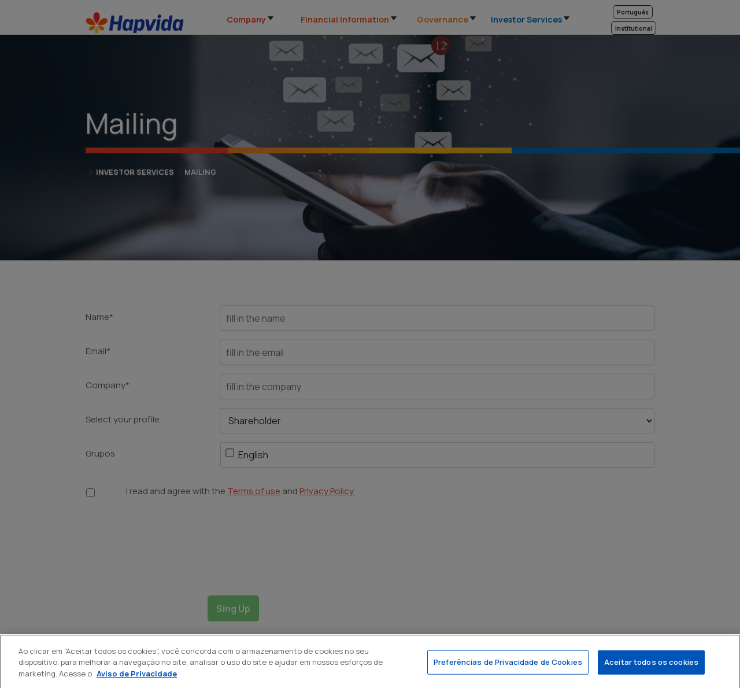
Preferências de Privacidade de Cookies (508, 667)
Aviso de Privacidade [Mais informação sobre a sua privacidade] (137, 678)
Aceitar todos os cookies (651, 667)
